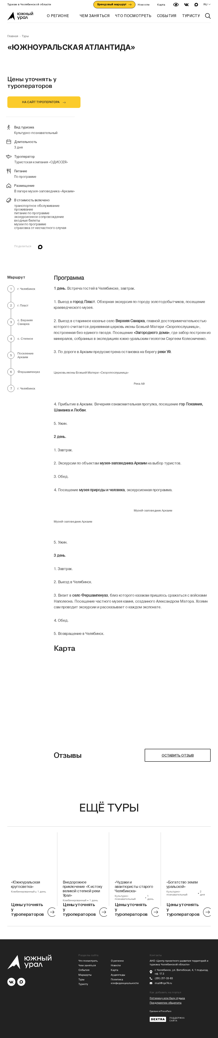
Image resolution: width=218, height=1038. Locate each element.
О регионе (58, 16)
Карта (161, 4)
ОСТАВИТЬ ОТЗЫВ (178, 755)
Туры (25, 36)
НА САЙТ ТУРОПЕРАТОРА (41, 102)
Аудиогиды (118, 974)
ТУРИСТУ (191, 16)
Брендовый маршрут (114, 4)
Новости (144, 4)
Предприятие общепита (165, 1002)
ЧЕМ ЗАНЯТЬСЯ (95, 16)
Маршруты (85, 974)
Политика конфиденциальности (125, 981)
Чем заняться (87, 965)
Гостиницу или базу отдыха (167, 998)
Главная (12, 36)
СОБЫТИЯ (167, 16)
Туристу (83, 984)
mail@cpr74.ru (163, 983)
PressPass (166, 1011)
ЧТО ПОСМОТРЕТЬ (133, 16)
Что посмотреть (88, 960)
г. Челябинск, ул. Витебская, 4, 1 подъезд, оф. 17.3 (181, 972)
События (83, 970)
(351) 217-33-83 (164, 978)
